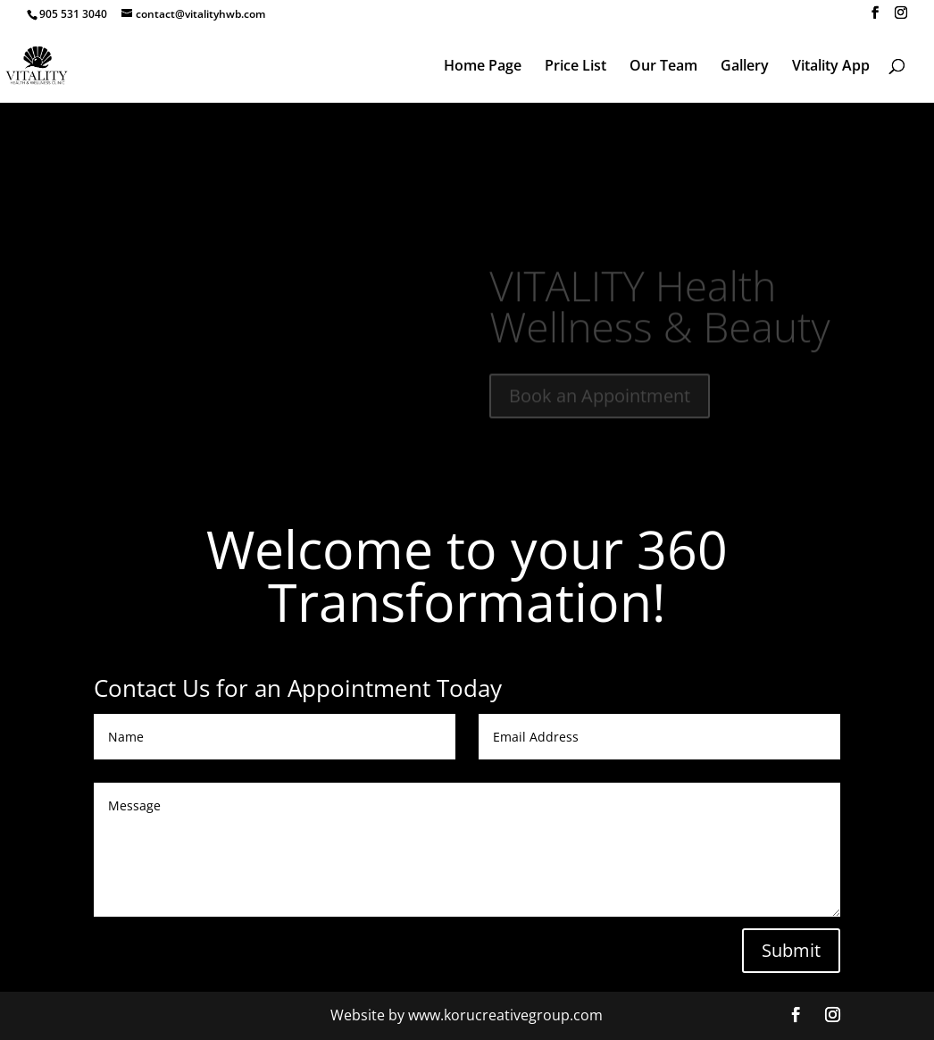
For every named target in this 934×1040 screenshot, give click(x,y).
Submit (791, 950)
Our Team (663, 67)
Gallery (745, 67)
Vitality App (831, 67)
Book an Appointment (599, 403)
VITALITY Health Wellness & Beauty (659, 313)
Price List (575, 67)
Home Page (482, 67)
